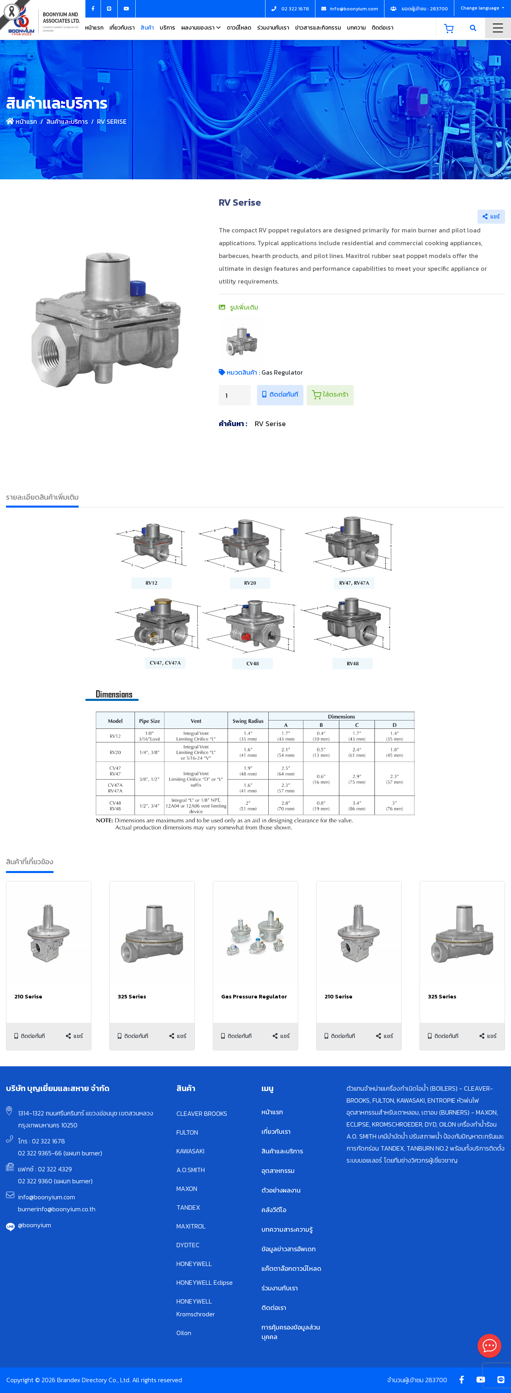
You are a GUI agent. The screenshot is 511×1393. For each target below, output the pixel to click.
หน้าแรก (94, 28)
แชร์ (491, 216)
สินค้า (147, 28)
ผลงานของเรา (197, 28)
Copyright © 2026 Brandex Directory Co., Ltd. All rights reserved (94, 1380)
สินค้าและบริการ (67, 121)
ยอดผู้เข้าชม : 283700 (419, 8)
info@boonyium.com (46, 1197)
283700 (436, 1380)
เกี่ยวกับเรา (122, 28)
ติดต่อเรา (382, 28)
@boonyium (34, 1225)
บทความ (356, 28)
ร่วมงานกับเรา (273, 28)
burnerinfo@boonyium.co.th (56, 1209)
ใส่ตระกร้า (330, 394)
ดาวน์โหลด (239, 28)
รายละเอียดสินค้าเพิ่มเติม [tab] (42, 497)
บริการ (167, 28)
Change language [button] (481, 8)
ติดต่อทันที (280, 394)
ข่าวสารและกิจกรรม (318, 28)
